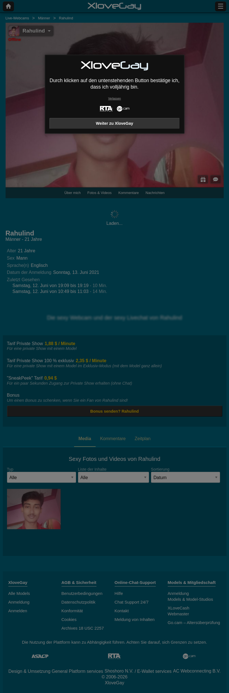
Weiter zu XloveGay (114, 123)
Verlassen (114, 98)
